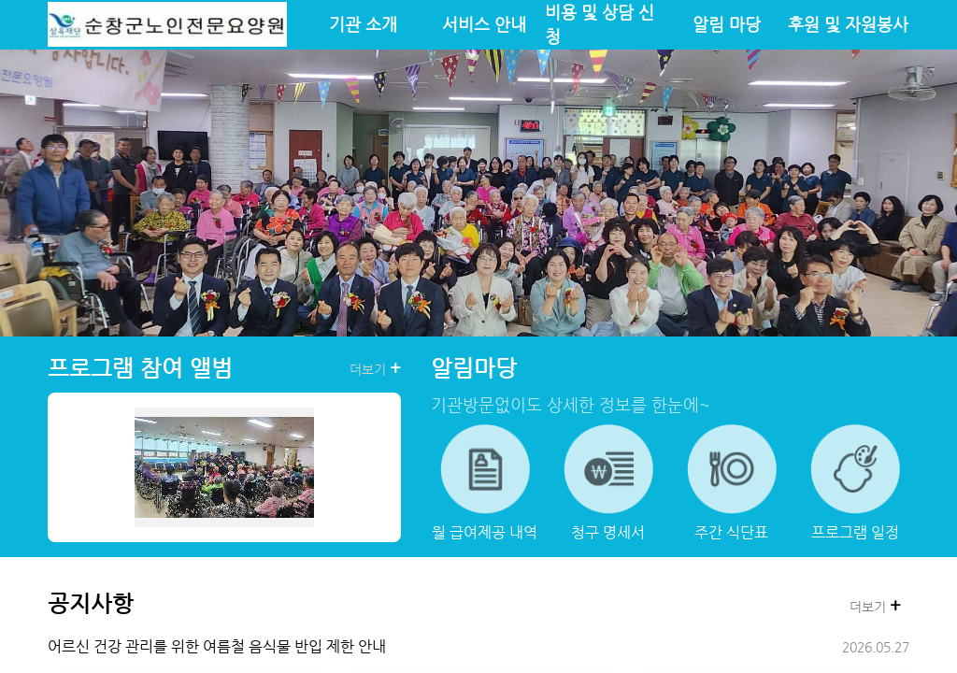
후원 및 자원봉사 (848, 24)
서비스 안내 (484, 24)
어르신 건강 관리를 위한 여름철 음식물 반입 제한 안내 (217, 646)
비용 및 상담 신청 (599, 24)
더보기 (375, 368)
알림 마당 (727, 24)
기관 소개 (363, 24)
